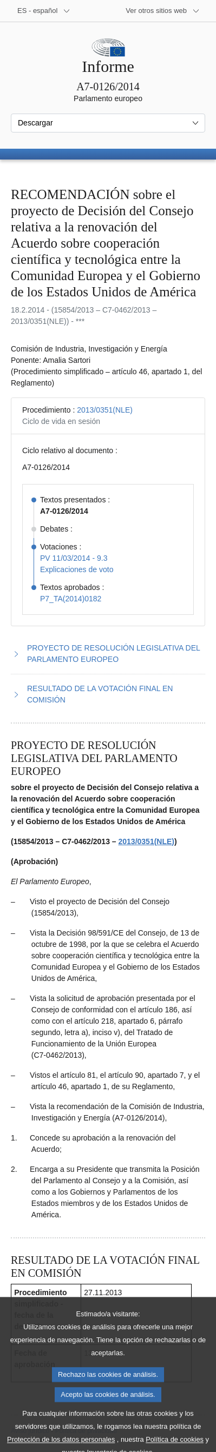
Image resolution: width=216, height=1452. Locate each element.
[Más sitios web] (162, 11)
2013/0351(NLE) (105, 410)
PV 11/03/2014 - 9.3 (74, 558)
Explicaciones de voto (76, 569)
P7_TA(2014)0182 (70, 598)
